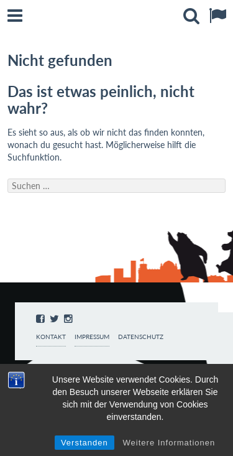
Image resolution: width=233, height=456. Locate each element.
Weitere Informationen (169, 442)
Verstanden (84, 442)
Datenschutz (140, 336)
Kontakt (51, 336)
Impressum (92, 336)
